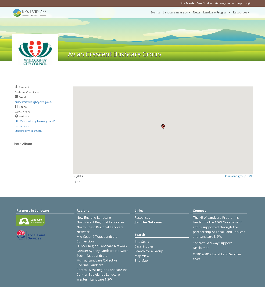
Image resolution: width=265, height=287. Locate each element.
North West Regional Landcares (100, 222)
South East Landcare (92, 255)
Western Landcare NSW (94, 279)
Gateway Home (224, 3)
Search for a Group (149, 251)
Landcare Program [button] (215, 12)
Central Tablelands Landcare (98, 274)
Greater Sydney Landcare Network (102, 251)
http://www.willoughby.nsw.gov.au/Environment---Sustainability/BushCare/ (35, 125)
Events (155, 12)
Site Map (141, 260)
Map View (142, 256)
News (196, 12)
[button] (163, 127)
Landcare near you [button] (175, 12)
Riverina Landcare (90, 265)
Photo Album (22, 144)
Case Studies (204, 3)
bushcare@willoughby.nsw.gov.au (33, 102)
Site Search (187, 3)
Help (239, 3)
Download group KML (238, 176)
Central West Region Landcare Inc (102, 270)
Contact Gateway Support (212, 243)
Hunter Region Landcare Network (102, 246)
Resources (142, 217)
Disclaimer (201, 248)
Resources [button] (240, 12)
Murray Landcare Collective (97, 260)
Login (248, 3)
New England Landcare (94, 217)
